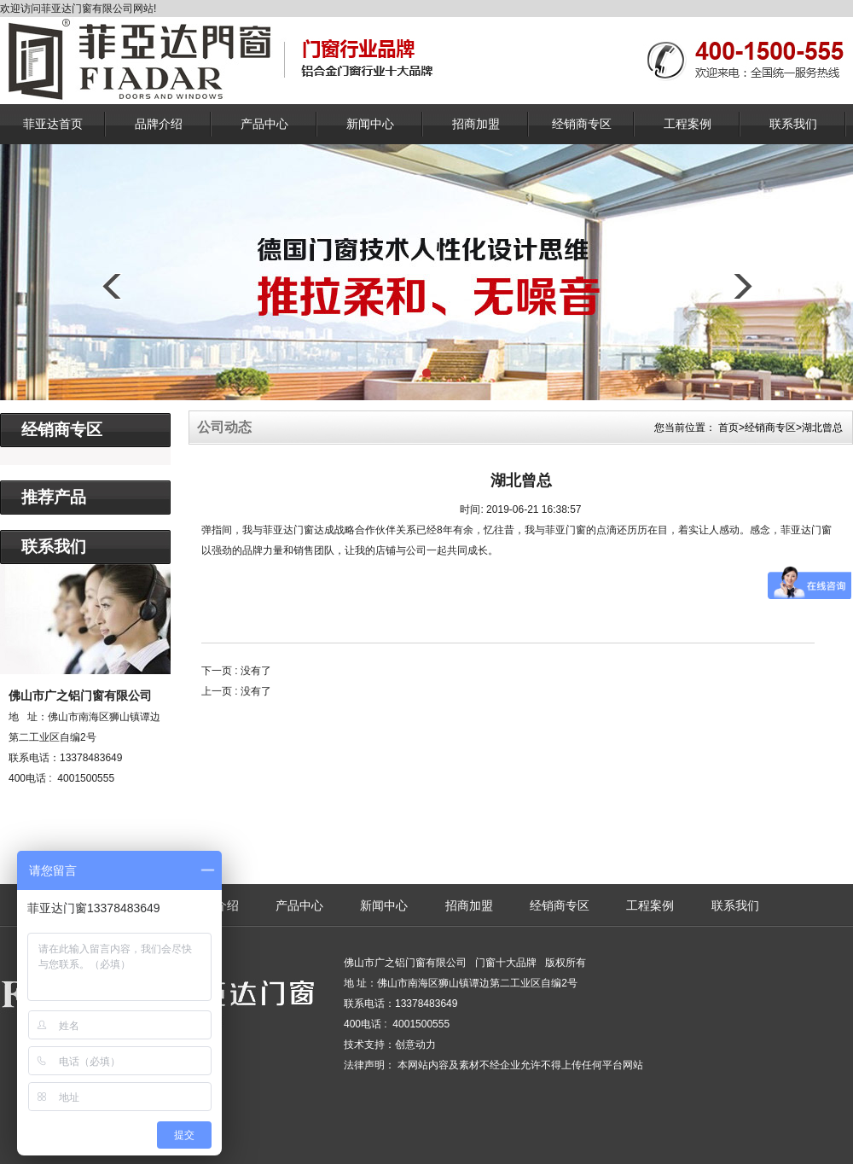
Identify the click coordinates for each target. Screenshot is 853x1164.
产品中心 (264, 124)
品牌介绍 (159, 124)
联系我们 (793, 124)
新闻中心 (370, 124)
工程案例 (687, 124)
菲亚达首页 (53, 124)
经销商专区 (582, 124)
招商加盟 (476, 124)
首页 (728, 428)
